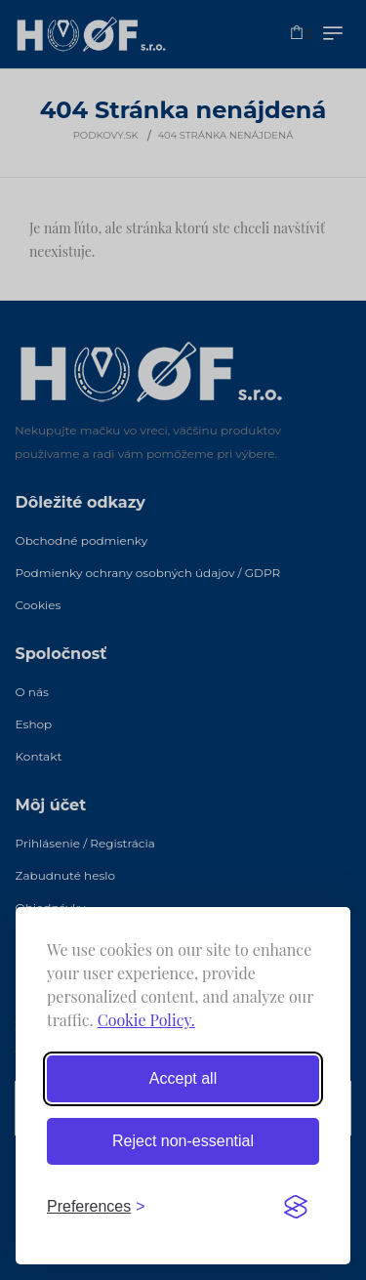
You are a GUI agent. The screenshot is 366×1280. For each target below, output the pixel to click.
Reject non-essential (183, 1141)
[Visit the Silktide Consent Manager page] (295, 1206)
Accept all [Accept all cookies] (183, 1078)
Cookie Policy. (146, 1020)
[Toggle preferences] (96, 1206)
